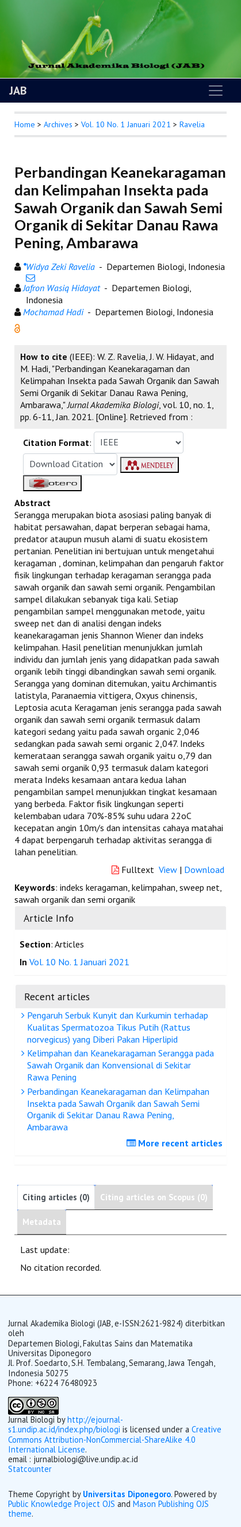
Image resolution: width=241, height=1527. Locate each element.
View (168, 869)
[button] (17, 327)
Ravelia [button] (192, 124)
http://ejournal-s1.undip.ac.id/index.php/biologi (65, 1424)
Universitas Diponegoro (127, 1494)
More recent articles (176, 1143)
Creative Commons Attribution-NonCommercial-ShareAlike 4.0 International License (114, 1439)
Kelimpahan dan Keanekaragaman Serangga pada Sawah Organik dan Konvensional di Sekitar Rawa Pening (119, 1065)
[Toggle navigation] (216, 90)
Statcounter (30, 1468)
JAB (17, 90)
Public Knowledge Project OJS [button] (61, 1503)
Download (204, 869)
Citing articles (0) (56, 1197)
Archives (58, 124)
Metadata (41, 1221)
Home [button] (24, 124)
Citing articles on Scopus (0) (154, 1197)
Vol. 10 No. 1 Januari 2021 (126, 124)
